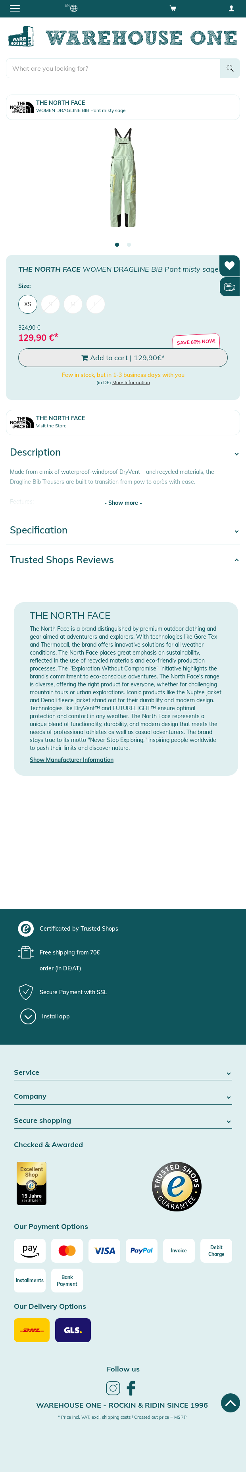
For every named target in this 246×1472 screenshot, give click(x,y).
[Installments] (30, 1280)
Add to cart (123, 358)
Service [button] (123, 1072)
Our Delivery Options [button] (50, 1306)
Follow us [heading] (123, 1368)
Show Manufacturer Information (71, 759)
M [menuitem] (73, 304)
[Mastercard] (67, 1251)
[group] (122, 929)
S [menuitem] (50, 304)
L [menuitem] (95, 304)
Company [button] (123, 1096)
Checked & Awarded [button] (48, 1145)
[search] (113, 68)
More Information (131, 382)
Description (35, 452)
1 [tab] (117, 245)
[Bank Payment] (67, 1280)
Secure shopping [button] (123, 1121)
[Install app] (45, 1016)
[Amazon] (30, 1251)
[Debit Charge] (216, 1251)
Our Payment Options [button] (51, 1227)
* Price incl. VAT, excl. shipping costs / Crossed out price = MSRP (122, 1417)
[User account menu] (231, 7)
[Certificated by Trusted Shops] (67, 1187)
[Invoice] (179, 1251)
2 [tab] (129, 245)
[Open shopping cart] (173, 7)
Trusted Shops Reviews (62, 560)
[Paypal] (142, 1251)
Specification (38, 530)
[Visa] (104, 1251)
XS (27, 304)
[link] (113, 1394)
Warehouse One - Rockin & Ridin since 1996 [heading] (122, 1405)
